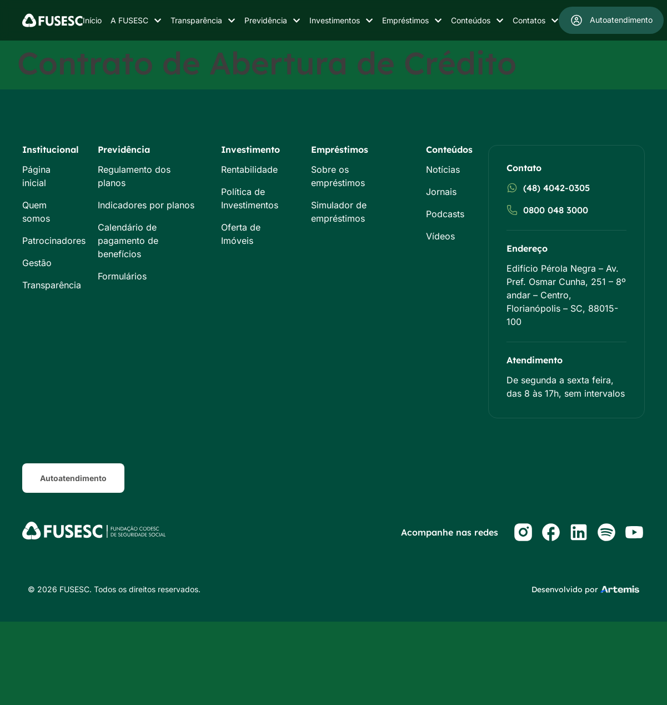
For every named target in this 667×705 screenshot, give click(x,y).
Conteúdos (477, 20)
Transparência (202, 20)
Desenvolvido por (564, 589)
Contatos (536, 20)
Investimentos (341, 20)
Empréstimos (412, 20)
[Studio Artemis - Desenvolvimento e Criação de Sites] (619, 588)
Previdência (272, 20)
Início (92, 20)
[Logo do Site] (52, 20)
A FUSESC (136, 20)
